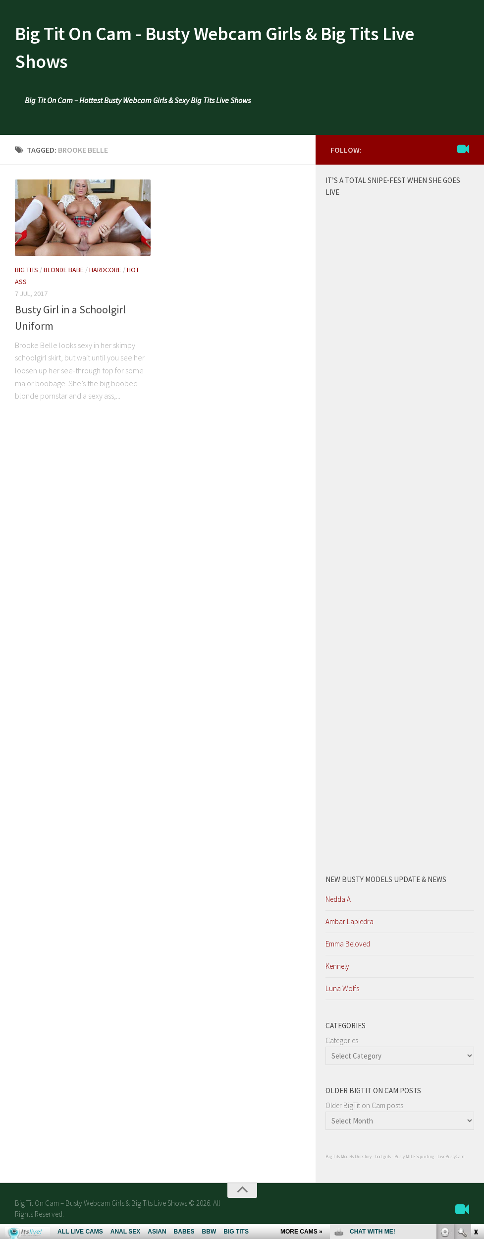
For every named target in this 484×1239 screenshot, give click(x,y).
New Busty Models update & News (385, 883)
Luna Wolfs (342, 992)
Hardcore (105, 273)
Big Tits (26, 273)
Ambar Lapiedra (349, 925)
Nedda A (338, 903)
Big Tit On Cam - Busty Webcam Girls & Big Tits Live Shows (236, 49)
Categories (341, 1044)
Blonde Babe (64, 273)
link (475, 1084)
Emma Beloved (347, 947)
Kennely (337, 970)
